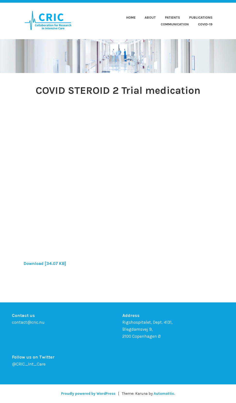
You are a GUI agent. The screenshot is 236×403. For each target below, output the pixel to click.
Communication (175, 24)
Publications (200, 17)
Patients (172, 17)
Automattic (165, 393)
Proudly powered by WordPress (88, 393)
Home (131, 17)
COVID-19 (205, 24)
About (150, 17)
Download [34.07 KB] (46, 263)
